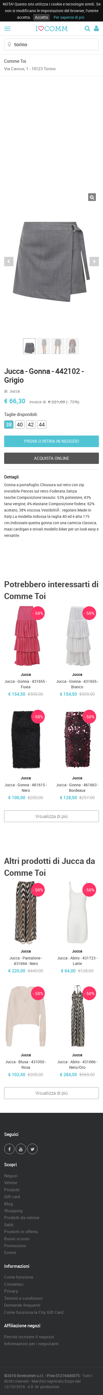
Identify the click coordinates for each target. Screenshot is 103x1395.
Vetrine (10, 1182)
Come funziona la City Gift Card (33, 1312)
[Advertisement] (51, 130)
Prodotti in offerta (21, 1231)
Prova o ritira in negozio (51, 441)
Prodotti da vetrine (21, 1217)
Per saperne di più (69, 17)
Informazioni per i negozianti (31, 1343)
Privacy (11, 1291)
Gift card (12, 1196)
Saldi (8, 1224)
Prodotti (12, 1189)
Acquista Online (51, 458)
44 (42, 424)
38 (9, 424)
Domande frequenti (22, 1305)
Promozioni (15, 1245)
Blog (8, 1203)
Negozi (11, 1175)
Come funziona (18, 1277)
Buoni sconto (17, 1238)
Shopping (13, 1210)
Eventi (10, 1252)
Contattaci (14, 1284)
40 (20, 424)
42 (31, 424)
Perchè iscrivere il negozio (29, 1336)
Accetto (41, 17)
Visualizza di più (51, 816)
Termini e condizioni (23, 1298)
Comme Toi (15, 61)
